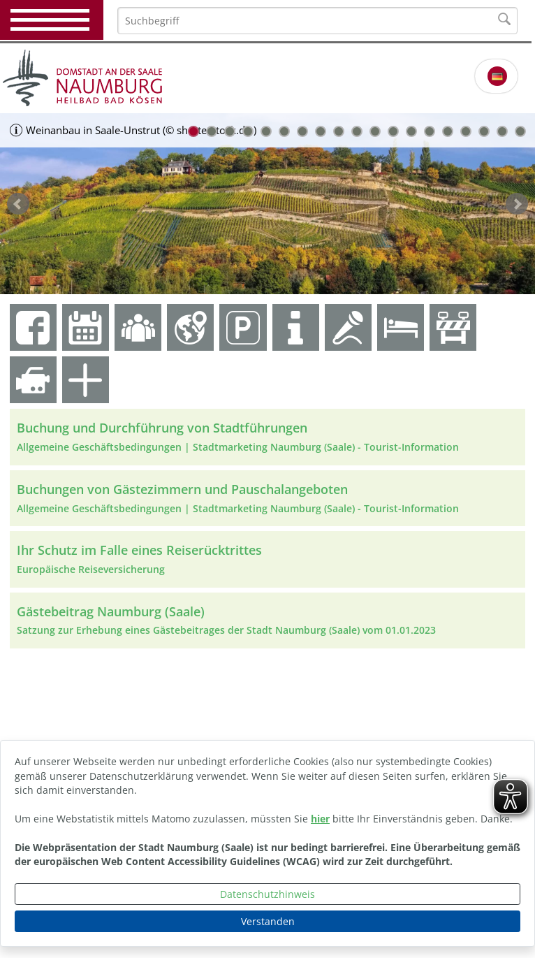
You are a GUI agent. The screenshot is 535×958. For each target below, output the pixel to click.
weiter (517, 204)
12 (393, 131)
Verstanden (268, 921)
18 (502, 131)
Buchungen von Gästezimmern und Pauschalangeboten (182, 489)
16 (465, 131)
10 (356, 131)
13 (411, 131)
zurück (18, 204)
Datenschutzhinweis (267, 894)
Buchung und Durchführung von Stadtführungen (162, 427)
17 (484, 131)
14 (429, 131)
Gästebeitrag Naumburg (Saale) (111, 611)
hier (320, 818)
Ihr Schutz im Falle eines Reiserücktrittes (139, 550)
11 (375, 131)
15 (447, 131)
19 (520, 131)
